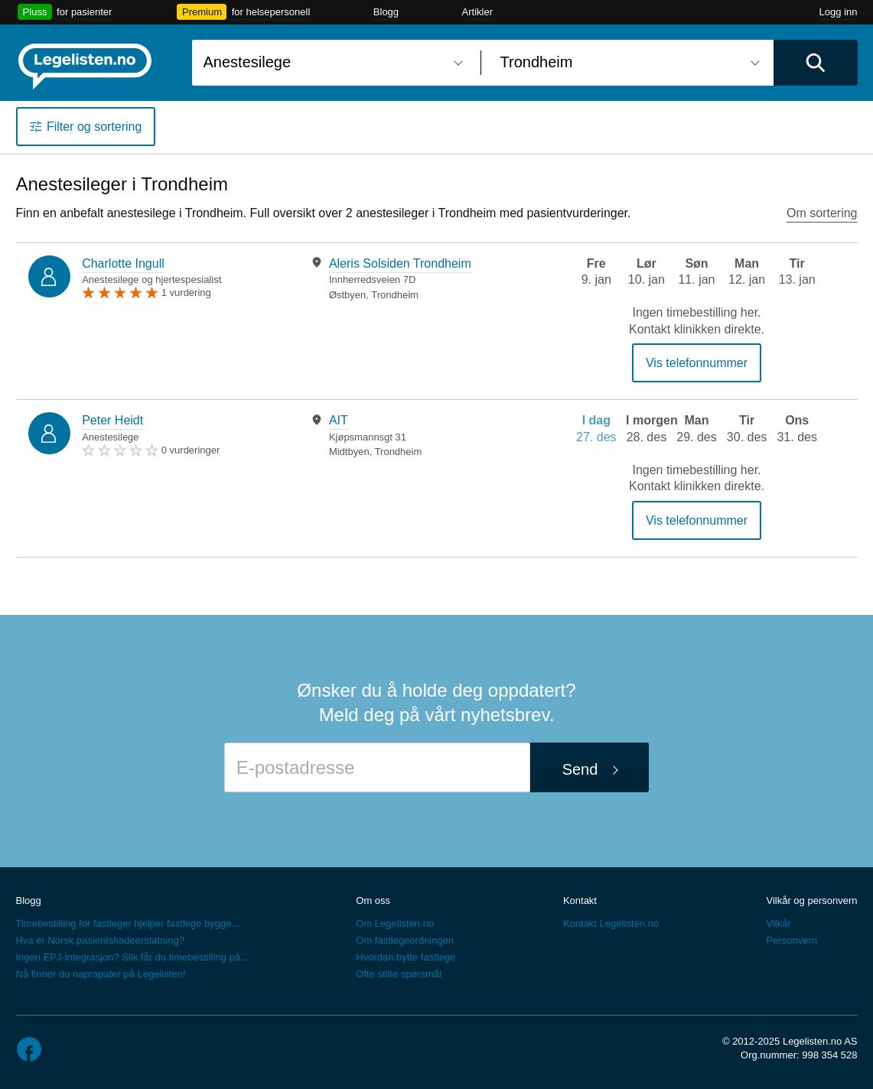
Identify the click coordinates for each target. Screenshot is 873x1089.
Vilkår (778, 923)
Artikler (477, 12)
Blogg (386, 12)
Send (580, 769)
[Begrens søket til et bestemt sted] (627, 63)
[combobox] (330, 63)
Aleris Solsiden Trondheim (400, 263)
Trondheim (395, 295)
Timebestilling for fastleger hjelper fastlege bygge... (128, 923)
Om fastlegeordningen (405, 940)
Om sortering (822, 212)
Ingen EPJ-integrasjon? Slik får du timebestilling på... (132, 957)
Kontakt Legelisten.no (611, 923)
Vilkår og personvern (811, 900)
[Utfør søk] (816, 63)
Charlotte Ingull (123, 263)
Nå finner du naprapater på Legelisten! (101, 974)
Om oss (373, 900)
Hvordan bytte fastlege (405, 957)
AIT (338, 420)
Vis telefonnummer (697, 362)
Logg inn (838, 12)
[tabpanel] (417, 278)
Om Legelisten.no (395, 923)
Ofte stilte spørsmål (398, 974)
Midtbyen (349, 451)
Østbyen (347, 295)
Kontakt (580, 900)
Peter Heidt (112, 420)
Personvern (791, 940)
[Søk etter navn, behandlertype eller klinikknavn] (330, 63)
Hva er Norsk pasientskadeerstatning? (100, 940)
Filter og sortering (94, 126)
